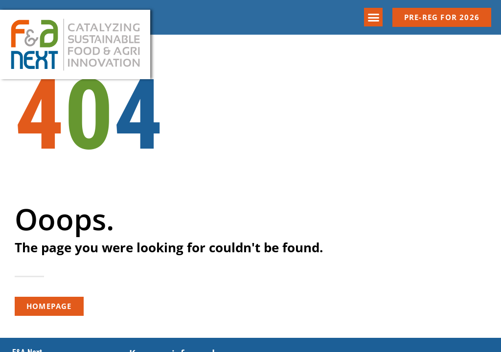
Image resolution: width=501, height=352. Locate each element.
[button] (373, 17)
